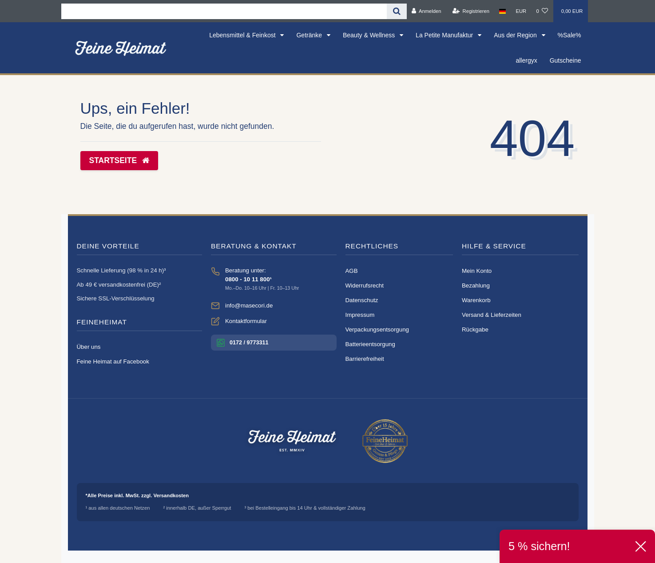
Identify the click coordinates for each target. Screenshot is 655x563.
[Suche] (397, 11)
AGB (351, 271)
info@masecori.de (249, 305)
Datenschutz (361, 300)
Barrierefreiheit (364, 358)
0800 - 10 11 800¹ (248, 279)
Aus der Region (516, 35)
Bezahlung (476, 285)
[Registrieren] (471, 11)
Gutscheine (565, 60)
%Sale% (569, 35)
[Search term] (224, 11)
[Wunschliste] (542, 11)
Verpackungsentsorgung (377, 329)
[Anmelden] (426, 11)
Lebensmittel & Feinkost (243, 35)
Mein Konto (477, 271)
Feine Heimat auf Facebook (113, 361)
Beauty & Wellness (370, 35)
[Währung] (521, 11)
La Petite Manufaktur (445, 35)
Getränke (309, 35)
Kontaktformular (246, 321)
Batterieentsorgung (370, 344)
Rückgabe (475, 329)
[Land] (502, 11)
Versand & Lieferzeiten (491, 314)
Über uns (89, 346)
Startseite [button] (119, 160)
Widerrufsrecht (364, 285)
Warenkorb (476, 300)
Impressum (360, 314)
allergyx (526, 60)
